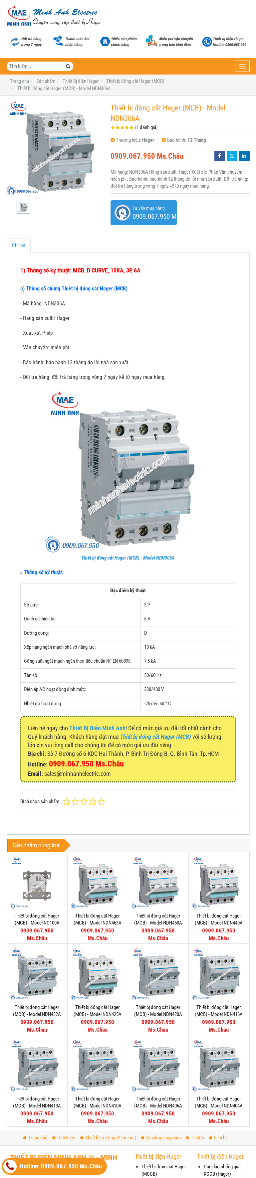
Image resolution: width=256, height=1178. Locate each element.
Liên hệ (218, 1138)
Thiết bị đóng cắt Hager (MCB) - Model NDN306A (128, 558)
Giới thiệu (63, 1138)
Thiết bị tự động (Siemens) (108, 1138)
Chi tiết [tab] (18, 246)
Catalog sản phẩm (161, 1138)
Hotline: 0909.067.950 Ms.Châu (52, 1166)
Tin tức (195, 1138)
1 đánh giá (146, 127)
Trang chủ (35, 1138)
